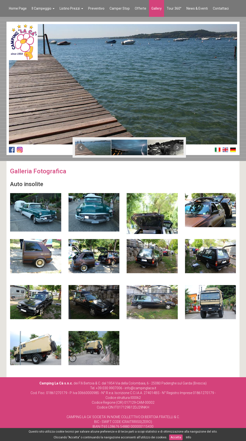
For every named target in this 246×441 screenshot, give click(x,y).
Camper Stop (120, 8)
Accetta (176, 437)
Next (177, 147)
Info (188, 437)
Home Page (18, 8)
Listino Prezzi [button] (71, 8)
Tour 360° (174, 8)
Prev (81, 147)
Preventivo (96, 8)
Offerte (140, 8)
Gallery (156, 8)
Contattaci (221, 8)
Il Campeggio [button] (43, 8)
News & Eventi (197, 8)
